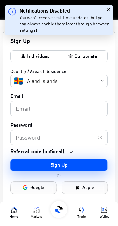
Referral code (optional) (37, 151)
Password (21, 125)
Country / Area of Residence (38, 71)
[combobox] (14, 81)
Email (16, 96)
